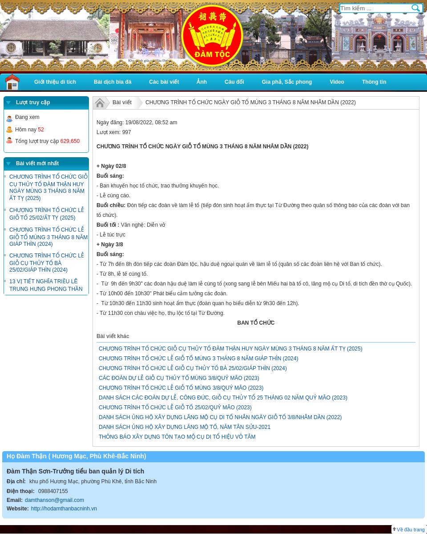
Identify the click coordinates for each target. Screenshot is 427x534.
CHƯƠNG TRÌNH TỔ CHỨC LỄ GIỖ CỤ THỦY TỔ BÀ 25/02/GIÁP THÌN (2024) (46, 263)
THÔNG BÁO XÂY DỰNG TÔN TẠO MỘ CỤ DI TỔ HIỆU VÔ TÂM (177, 437)
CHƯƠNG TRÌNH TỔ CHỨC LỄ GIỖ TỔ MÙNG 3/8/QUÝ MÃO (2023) (181, 388)
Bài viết (122, 102)
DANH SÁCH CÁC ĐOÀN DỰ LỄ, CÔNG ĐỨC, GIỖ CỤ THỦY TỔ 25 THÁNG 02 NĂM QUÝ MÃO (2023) (223, 398)
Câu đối (234, 82)
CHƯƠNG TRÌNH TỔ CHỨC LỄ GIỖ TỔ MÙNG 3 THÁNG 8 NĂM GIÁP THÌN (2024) (48, 237)
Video (337, 82)
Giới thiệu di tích (55, 82)
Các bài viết (164, 82)
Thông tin (374, 82)
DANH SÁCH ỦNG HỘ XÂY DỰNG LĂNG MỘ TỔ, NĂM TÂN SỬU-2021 (184, 427)
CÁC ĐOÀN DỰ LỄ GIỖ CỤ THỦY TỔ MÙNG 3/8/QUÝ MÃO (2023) (179, 378)
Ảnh (202, 82)
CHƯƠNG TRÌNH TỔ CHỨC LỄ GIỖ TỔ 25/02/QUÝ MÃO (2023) (175, 407)
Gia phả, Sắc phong (287, 82)
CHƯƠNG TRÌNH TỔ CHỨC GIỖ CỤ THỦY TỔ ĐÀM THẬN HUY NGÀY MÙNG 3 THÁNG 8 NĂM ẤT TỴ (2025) (231, 349)
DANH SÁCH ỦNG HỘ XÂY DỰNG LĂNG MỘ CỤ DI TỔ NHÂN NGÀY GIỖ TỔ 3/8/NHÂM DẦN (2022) (220, 417)
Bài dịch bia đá (112, 82)
